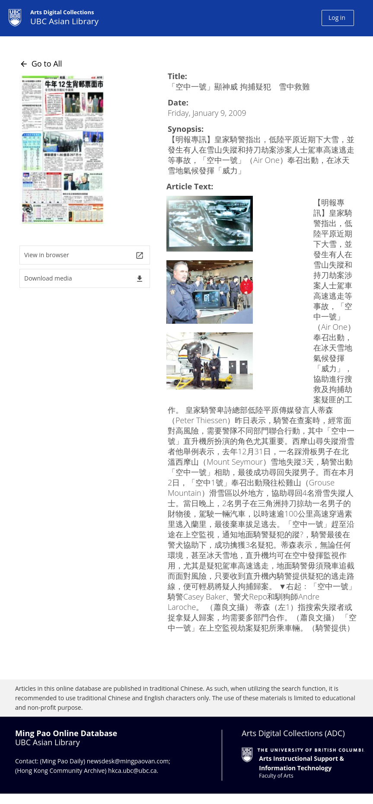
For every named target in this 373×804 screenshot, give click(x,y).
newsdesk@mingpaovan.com (128, 761)
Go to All (40, 63)
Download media (84, 278)
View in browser (84, 255)
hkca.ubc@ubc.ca (132, 770)
